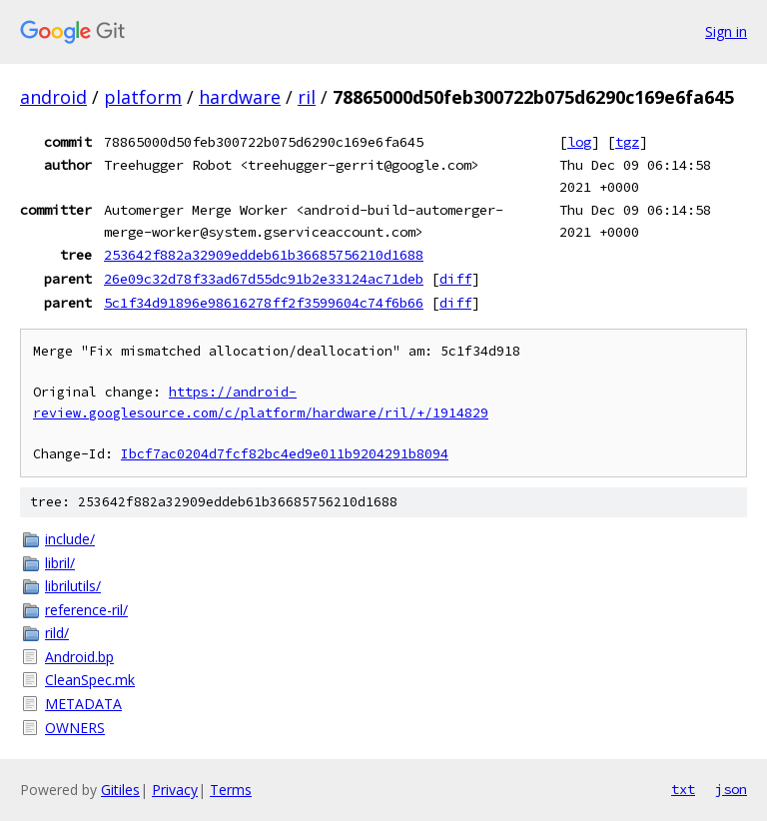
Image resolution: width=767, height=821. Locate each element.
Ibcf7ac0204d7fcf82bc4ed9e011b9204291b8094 (284, 453)
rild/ (57, 632)
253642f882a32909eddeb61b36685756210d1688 (263, 255)
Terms (231, 789)
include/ (70, 538)
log (579, 142)
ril (307, 97)
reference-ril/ (86, 609)
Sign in (726, 31)
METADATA (83, 703)
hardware (240, 97)
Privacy (175, 789)
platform (143, 97)
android (53, 97)
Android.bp (79, 656)
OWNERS (75, 727)
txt (683, 789)
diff (455, 279)
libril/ (60, 562)
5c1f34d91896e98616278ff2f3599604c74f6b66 (263, 303)
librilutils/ (73, 585)
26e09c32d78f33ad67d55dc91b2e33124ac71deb (263, 279)
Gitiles (120, 789)
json (731, 789)
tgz (627, 142)
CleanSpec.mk (90, 679)
